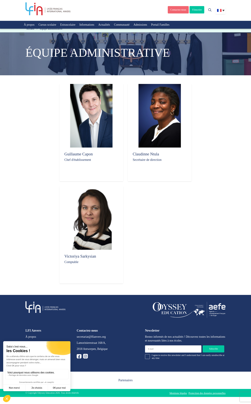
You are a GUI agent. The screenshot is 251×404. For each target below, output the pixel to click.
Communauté (122, 24)
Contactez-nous (178, 9)
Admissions (140, 24)
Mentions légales (178, 393)
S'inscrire (197, 9)
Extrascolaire (67, 24)
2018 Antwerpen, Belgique (92, 348)
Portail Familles (160, 24)
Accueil (30, 28)
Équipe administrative (51, 28)
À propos (29, 24)
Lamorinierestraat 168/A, (91, 342)
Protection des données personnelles (207, 393)
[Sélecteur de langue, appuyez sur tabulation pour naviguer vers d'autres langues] (220, 10)
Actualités (104, 24)
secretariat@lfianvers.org (91, 336)
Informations (86, 24)
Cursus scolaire (47, 24)
